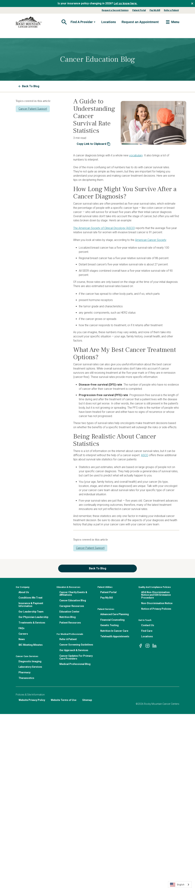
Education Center (69, 611)
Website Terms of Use (63, 700)
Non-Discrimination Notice (156, 603)
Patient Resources (70, 622)
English (177, 885)
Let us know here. (125, 3)
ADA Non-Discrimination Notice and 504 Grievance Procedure (156, 595)
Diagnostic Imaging (30, 661)
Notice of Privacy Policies (156, 608)
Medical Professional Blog (75, 664)
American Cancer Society (150, 240)
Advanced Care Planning (114, 614)
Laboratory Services (30, 666)
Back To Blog (29, 86)
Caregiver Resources (71, 606)
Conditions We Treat (30, 597)
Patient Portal (139, 10)
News (22, 639)
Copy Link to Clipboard (93, 144)
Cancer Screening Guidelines (76, 644)
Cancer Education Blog (72, 600)
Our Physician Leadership (33, 617)
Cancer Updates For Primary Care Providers (76, 657)
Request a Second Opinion (115, 10)
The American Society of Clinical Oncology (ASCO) (104, 228)
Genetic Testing (109, 625)
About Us (24, 592)
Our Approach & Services (73, 650)
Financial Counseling (112, 619)
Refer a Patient (171, 10)
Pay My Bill (155, 10)
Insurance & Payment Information (31, 604)
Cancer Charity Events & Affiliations (73, 593)
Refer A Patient (68, 639)
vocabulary (136, 155)
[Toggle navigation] (64, 22)
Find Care (146, 630)
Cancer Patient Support (33, 108)
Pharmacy (24, 672)
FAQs (21, 628)
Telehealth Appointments (114, 636)
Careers (23, 633)
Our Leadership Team (31, 611)
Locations (108, 22)
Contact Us (147, 625)
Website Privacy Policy (32, 700)
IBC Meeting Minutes (31, 644)
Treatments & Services (32, 622)
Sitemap (87, 700)
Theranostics (26, 678)
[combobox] (180, 884)
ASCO (144, 455)
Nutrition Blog (67, 617)
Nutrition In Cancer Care (114, 630)
